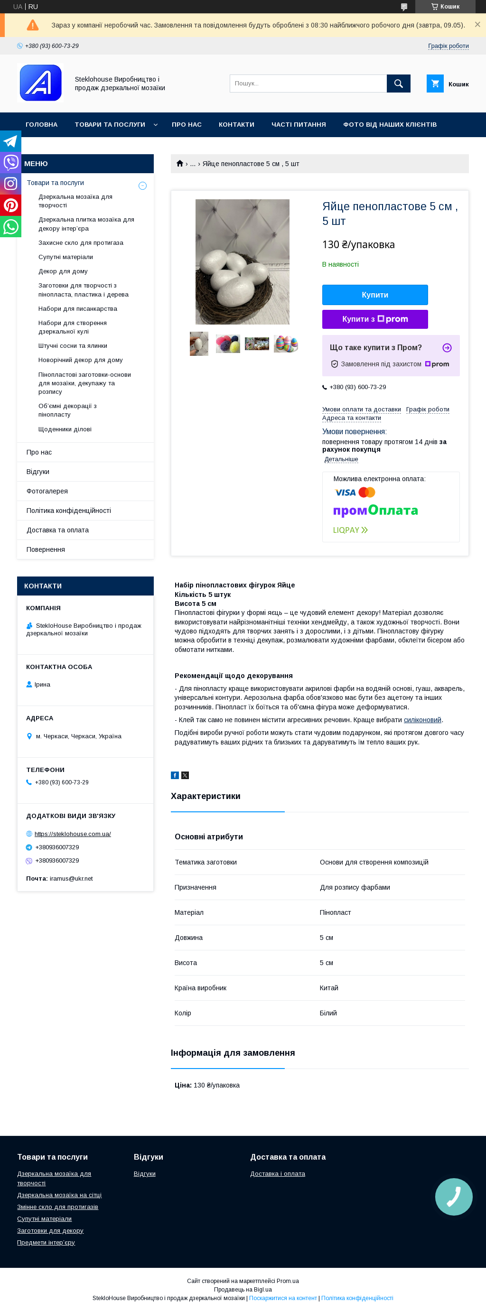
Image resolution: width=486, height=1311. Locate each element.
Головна (41, 124)
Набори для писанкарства (77, 308)
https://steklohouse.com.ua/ (73, 833)
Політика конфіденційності (69, 510)
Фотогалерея (47, 491)
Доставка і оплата (277, 1173)
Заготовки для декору (50, 1230)
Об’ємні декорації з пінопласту (67, 410)
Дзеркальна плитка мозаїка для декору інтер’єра (86, 224)
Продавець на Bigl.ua (243, 1289)
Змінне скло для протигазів (57, 1206)
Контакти (236, 124)
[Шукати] (399, 83)
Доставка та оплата (58, 530)
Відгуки (38, 471)
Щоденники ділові (65, 429)
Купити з (375, 319)
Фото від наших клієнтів (390, 124)
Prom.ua (288, 1281)
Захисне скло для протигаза (80, 242)
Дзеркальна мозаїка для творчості (75, 201)
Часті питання (298, 124)
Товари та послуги (110, 124)
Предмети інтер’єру (46, 1242)
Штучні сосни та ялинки (72, 345)
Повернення (46, 549)
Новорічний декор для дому (80, 359)
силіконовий (422, 720)
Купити (375, 295)
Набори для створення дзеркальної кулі (72, 327)
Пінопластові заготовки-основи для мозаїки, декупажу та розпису (84, 383)
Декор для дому (63, 271)
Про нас (187, 124)
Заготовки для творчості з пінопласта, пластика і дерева (83, 290)
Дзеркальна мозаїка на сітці (59, 1195)
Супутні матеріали (65, 256)
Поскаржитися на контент (283, 1298)
